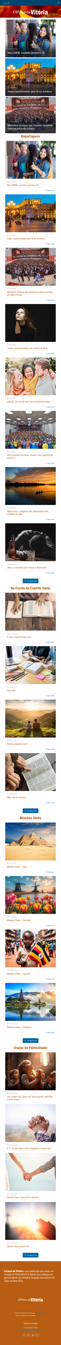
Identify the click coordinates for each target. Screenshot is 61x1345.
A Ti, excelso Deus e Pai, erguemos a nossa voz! (29, 1148)
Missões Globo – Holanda (18, 920)
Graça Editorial (41, 1315)
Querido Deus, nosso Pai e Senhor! (22, 1197)
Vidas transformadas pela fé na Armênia (30, 91)
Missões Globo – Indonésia (19, 1027)
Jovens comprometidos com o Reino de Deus (27, 348)
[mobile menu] (58, 2)
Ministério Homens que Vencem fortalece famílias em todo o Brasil (30, 127)
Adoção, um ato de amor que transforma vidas (28, 401)
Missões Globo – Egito (17, 867)
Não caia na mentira (16, 797)
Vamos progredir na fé (17, 744)
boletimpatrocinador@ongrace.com (30, 1330)
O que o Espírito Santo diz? (19, 637)
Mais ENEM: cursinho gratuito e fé (26, 52)
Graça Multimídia (41, 1313)
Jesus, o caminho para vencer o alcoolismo (26, 567)
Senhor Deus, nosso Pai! (18, 1246)
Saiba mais (50, 190)
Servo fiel (11, 690)
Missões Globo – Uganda (18, 973)
